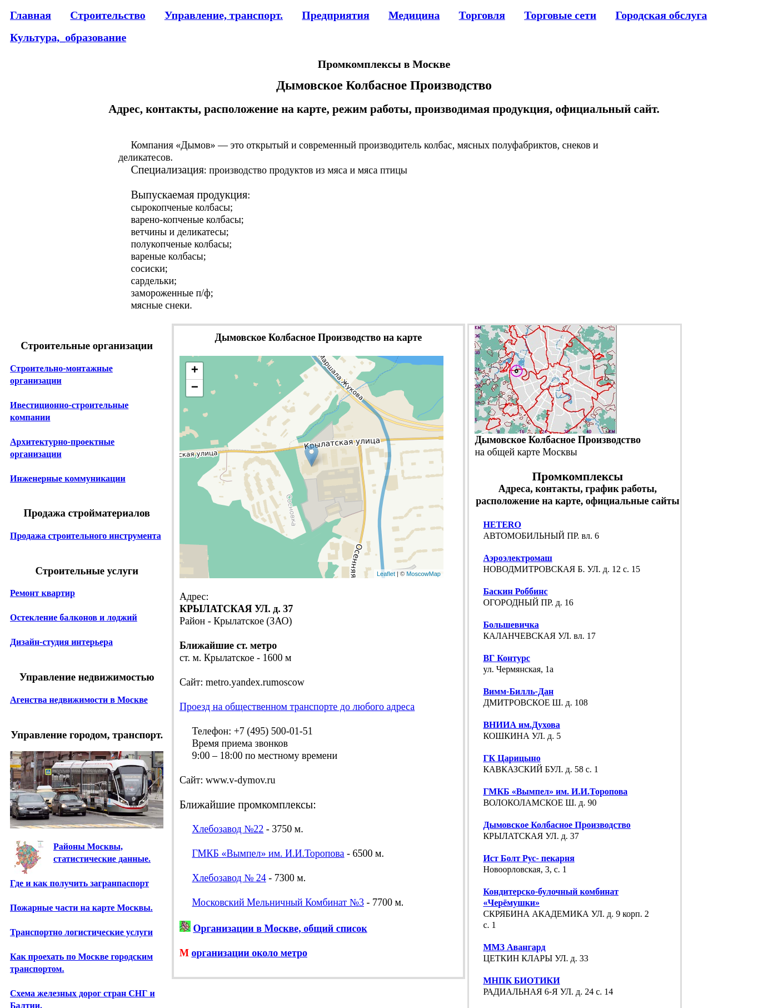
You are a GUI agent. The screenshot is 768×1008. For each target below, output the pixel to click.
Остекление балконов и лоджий (73, 617)
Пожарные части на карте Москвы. (81, 907)
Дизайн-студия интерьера (61, 642)
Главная (30, 15)
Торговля (482, 15)
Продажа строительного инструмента (85, 535)
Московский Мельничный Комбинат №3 (278, 902)
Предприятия (335, 15)
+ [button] (194, 371)
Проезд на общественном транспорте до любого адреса (297, 706)
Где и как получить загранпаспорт (79, 883)
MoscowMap (423, 573)
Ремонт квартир (42, 593)
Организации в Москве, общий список (280, 928)
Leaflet (386, 573)
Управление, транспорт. (223, 15)
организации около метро (249, 953)
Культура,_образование (68, 37)
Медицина (414, 15)
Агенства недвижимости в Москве (79, 699)
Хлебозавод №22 (227, 829)
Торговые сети (560, 15)
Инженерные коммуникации (68, 478)
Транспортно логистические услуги (81, 932)
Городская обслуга (661, 15)
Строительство (107, 15)
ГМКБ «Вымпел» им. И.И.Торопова (268, 853)
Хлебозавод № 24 (229, 877)
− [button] (194, 388)
